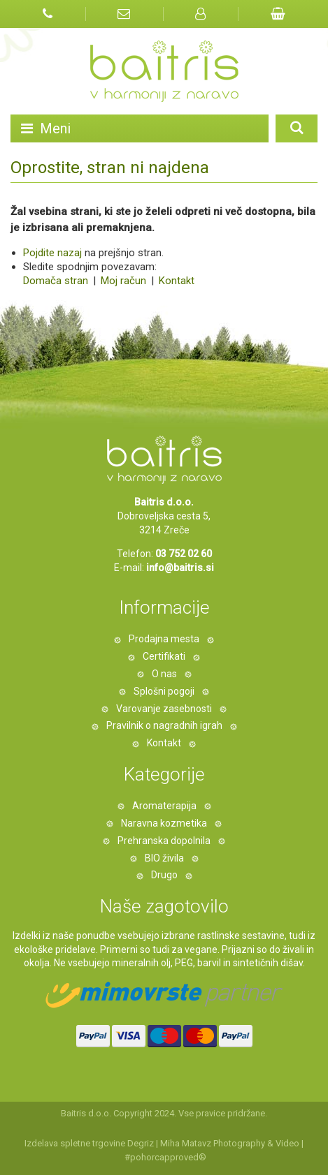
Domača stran (55, 280)
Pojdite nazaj (52, 252)
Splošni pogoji (164, 691)
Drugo (164, 874)
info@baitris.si (180, 567)
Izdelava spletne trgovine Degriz (89, 1143)
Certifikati (164, 656)
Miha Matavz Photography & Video (229, 1143)
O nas (164, 673)
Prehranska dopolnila (164, 840)
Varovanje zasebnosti (164, 708)
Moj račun (125, 280)
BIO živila (164, 858)
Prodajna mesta (164, 638)
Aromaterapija (164, 805)
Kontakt (175, 280)
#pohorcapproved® (165, 1157)
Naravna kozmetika (164, 823)
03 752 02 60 (183, 553)
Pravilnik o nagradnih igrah (164, 725)
